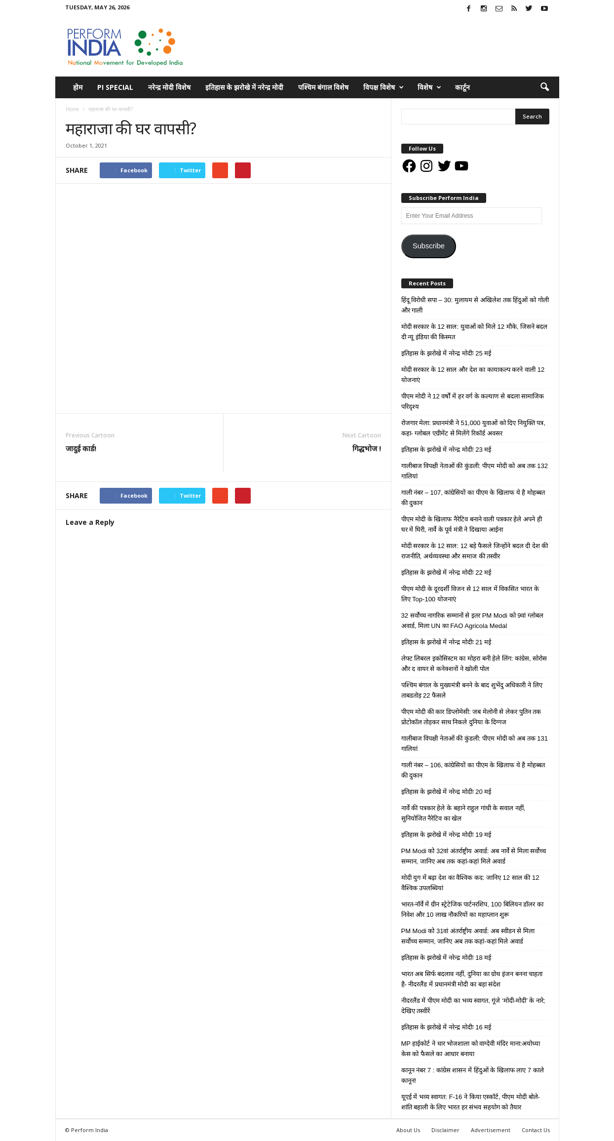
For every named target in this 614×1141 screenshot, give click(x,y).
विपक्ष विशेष (383, 87)
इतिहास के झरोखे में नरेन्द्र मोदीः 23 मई (446, 449)
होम (77, 87)
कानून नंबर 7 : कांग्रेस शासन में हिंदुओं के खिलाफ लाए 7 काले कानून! (472, 1075)
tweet (321, 497)
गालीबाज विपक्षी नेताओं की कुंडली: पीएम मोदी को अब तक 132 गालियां (474, 471)
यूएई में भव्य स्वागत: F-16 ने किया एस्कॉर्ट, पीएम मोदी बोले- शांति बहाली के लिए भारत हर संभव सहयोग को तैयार (470, 1102)
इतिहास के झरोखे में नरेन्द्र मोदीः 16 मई (446, 1027)
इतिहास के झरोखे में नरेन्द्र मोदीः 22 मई (446, 572)
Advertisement (490, 1130)
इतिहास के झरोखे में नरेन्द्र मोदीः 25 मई (446, 353)
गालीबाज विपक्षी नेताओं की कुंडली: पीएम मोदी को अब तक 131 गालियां (474, 743)
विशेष (429, 87)
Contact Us (536, 1130)
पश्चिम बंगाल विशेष (323, 87)
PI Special (115, 87)
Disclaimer (445, 1130)
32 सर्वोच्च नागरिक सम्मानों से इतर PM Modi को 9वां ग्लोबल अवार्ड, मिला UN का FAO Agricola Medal (472, 621)
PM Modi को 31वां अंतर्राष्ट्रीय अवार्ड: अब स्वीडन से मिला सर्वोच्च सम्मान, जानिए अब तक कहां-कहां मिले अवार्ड (468, 936)
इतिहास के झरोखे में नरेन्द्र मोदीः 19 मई (446, 834)
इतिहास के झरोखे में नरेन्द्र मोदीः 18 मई (446, 957)
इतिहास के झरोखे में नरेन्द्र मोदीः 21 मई (446, 642)
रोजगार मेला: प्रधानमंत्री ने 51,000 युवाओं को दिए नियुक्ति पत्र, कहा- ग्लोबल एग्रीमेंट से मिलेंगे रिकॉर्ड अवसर (473, 428)
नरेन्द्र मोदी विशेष (169, 87)
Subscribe (429, 246)
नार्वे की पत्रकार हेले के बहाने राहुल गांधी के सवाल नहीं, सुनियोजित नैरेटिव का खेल (463, 813)
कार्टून (462, 87)
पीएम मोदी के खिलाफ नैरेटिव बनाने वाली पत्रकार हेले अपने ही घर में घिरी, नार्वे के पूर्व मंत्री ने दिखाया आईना (471, 524)
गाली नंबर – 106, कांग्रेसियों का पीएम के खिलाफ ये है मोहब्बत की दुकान (473, 770)
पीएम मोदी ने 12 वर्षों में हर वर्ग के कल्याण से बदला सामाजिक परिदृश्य (472, 401)
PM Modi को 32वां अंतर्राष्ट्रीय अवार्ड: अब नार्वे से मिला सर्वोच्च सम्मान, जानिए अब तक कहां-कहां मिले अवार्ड (473, 856)
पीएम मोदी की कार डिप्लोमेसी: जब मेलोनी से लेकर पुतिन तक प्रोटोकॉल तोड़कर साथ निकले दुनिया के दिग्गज (471, 717)
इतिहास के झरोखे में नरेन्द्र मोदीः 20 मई (446, 791)
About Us (408, 1130)
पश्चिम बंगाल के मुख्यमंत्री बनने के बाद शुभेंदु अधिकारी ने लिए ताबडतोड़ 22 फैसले (471, 690)
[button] (544, 87)
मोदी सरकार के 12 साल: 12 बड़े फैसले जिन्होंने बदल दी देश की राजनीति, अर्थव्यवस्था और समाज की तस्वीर (474, 551)
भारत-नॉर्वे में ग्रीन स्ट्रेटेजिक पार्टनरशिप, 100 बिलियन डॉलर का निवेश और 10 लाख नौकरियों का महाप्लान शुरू (472, 909)
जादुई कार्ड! (81, 448)
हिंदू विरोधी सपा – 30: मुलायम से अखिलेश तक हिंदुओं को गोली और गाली (475, 305)
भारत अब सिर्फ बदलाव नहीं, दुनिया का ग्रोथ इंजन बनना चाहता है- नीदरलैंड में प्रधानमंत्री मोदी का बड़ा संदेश (472, 979)
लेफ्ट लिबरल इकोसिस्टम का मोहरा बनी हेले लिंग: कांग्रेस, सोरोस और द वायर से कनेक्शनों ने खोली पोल (474, 663)
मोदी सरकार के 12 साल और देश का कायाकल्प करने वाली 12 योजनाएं (473, 375)
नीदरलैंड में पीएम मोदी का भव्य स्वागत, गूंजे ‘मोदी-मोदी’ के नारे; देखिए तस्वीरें (473, 1006)
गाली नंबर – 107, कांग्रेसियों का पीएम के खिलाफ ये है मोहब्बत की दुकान (473, 498)
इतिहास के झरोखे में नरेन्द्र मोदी (244, 87)
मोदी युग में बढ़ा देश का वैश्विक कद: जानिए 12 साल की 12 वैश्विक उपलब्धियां (470, 883)
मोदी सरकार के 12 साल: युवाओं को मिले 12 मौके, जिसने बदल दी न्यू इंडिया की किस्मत (474, 332)
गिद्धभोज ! (366, 448)
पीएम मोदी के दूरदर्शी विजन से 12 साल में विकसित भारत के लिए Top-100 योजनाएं (470, 594)
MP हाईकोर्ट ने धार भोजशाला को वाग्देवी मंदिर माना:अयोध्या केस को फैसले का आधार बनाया (470, 1049)
